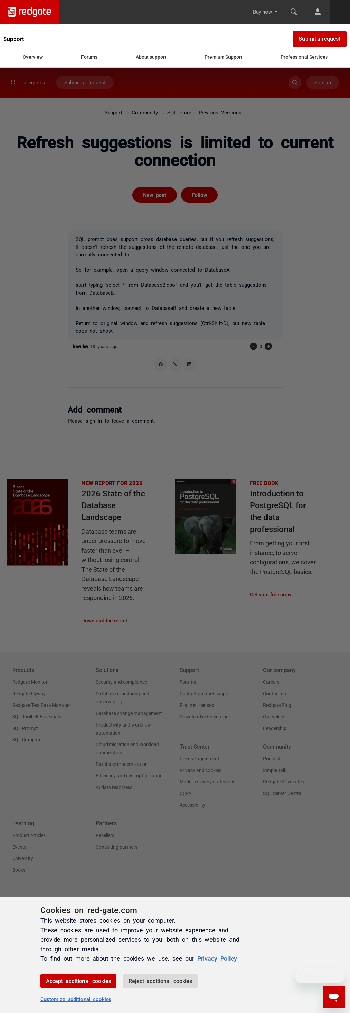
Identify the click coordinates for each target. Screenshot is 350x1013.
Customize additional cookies (75, 998)
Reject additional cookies (160, 981)
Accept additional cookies (78, 981)
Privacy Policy (217, 958)
